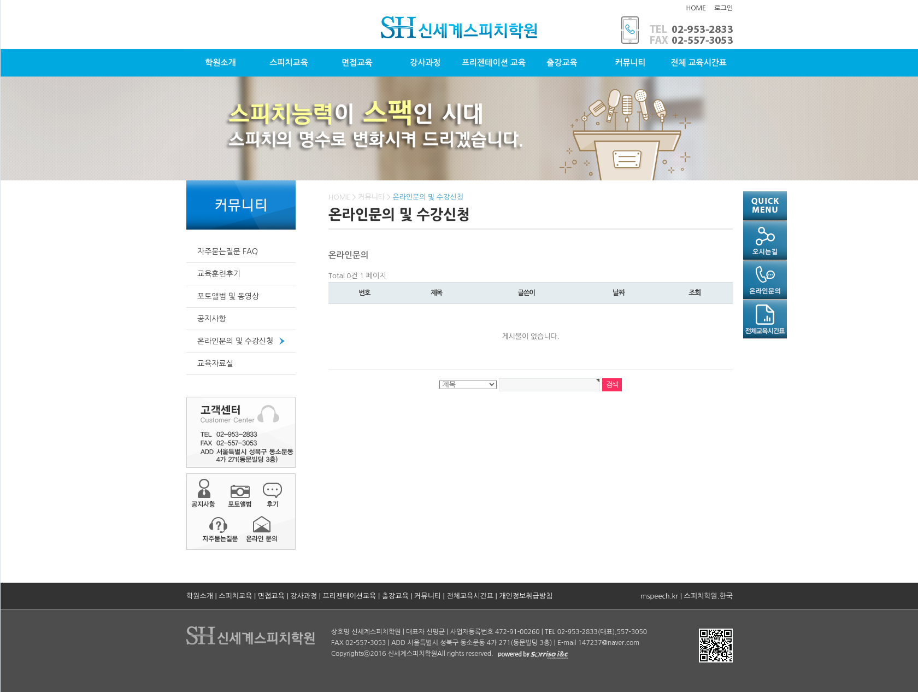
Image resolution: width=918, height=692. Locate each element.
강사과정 (425, 62)
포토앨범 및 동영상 (228, 296)
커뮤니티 (630, 62)
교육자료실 (215, 363)
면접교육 (357, 62)
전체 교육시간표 (698, 62)
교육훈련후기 (218, 274)
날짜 (619, 292)
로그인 (723, 8)
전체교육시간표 (469, 596)
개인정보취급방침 (525, 596)
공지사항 (211, 318)
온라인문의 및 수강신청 (235, 341)
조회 (694, 292)
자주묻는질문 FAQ (227, 251)
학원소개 (220, 62)
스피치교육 (288, 62)
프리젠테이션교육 (349, 596)
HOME (696, 8)
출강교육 (561, 62)
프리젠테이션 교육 (494, 62)
